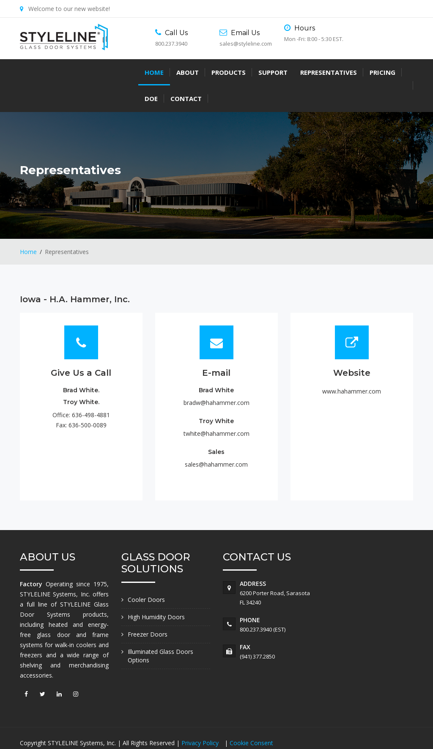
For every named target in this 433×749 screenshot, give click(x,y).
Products (110, 72)
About (69, 72)
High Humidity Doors (156, 591)
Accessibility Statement (57, 727)
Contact (331, 72)
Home (35, 72)
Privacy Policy (200, 717)
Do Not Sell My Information (137, 727)
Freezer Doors (147, 608)
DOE (296, 72)
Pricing (264, 72)
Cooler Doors (146, 573)
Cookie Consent (251, 717)
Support (154, 72)
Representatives (210, 72)
